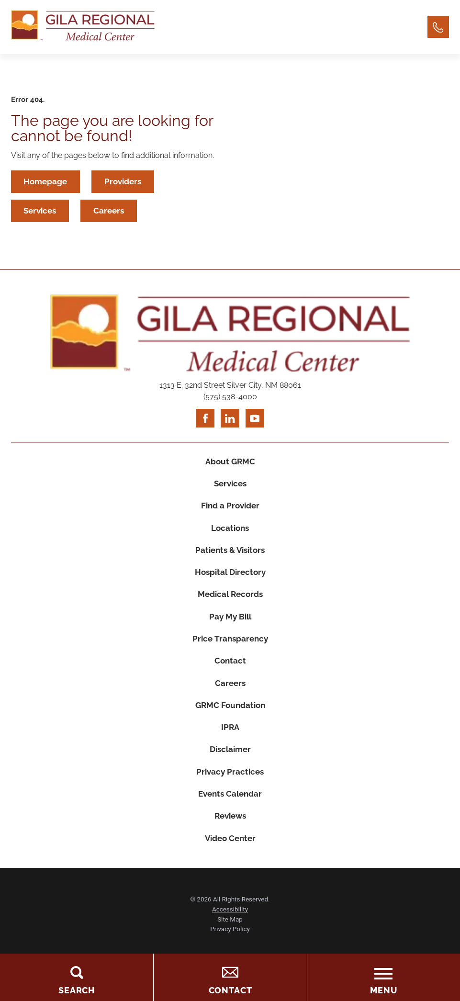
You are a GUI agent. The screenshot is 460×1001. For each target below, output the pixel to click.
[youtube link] (255, 419)
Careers (110, 211)
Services (40, 211)
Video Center (230, 851)
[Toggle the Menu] (383, 977)
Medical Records (230, 601)
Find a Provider (230, 509)
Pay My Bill (230, 623)
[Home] (83, 27)
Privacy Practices (230, 783)
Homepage (45, 181)
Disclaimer (230, 760)
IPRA (230, 737)
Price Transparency (230, 646)
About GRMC (230, 464)
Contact (230, 669)
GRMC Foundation (230, 715)
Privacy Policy (230, 942)
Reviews (230, 829)
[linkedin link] (230, 419)
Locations (230, 532)
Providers (124, 181)
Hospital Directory (230, 578)
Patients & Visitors (230, 555)
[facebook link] (204, 419)
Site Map (230, 932)
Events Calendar (230, 806)
